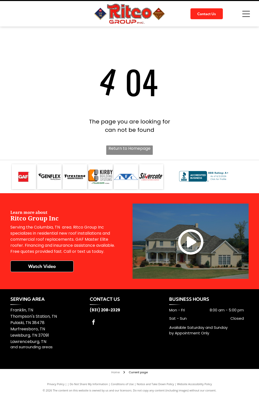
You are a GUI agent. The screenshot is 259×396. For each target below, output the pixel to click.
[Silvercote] (151, 176)
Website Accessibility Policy (194, 384)
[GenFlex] (49, 176)
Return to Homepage (129, 148)
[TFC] (126, 176)
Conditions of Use (122, 384)
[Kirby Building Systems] (100, 176)
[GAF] (24, 176)
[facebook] (93, 322)
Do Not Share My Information (89, 384)
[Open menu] (246, 14)
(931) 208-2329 (105, 310)
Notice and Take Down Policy (155, 384)
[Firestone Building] (75, 176)
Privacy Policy (55, 384)
